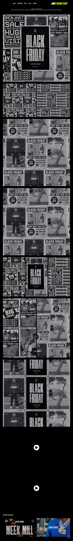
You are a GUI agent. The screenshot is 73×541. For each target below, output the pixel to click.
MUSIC (25, 3)
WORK (14, 3)
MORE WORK (19, 3)
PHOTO (29, 3)
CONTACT (35, 3)
